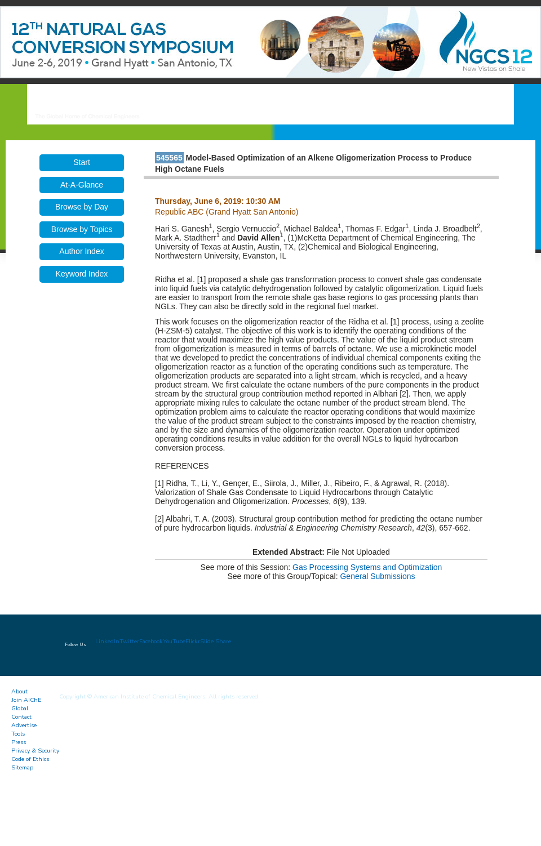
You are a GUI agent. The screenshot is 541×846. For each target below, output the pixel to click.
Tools (18, 733)
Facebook (151, 641)
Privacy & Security (35, 750)
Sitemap (22, 767)
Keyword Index (82, 273)
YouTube (174, 641)
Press (18, 742)
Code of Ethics (30, 759)
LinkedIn (107, 641)
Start (81, 162)
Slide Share (215, 641)
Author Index (81, 251)
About (19, 691)
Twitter (129, 641)
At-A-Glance (81, 184)
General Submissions (377, 576)
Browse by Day (81, 206)
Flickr (192, 641)
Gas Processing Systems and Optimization (367, 567)
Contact (21, 717)
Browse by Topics (82, 229)
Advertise (24, 725)
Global (19, 708)
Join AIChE (26, 700)
